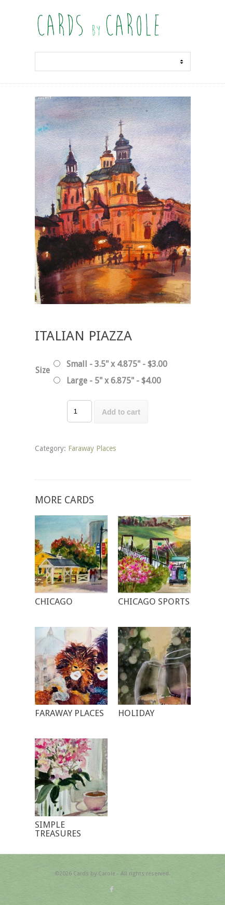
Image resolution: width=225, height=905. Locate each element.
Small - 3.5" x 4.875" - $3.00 (117, 364)
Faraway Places (92, 448)
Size (42, 370)
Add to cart (121, 412)
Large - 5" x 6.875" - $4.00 (114, 381)
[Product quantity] (79, 411)
